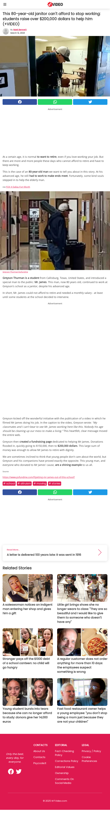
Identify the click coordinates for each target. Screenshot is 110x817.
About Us (39, 751)
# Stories (54, 483)
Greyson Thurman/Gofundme (15, 272)
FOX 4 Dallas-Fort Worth (18, 186)
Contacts (39, 757)
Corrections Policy (66, 761)
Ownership (62, 773)
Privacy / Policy (91, 751)
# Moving (40, 483)
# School (9, 483)
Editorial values (64, 767)
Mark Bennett (20, 29)
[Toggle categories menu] (5, 4)
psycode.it (39, 763)
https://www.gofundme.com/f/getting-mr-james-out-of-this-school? (39, 477)
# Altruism (24, 483)
